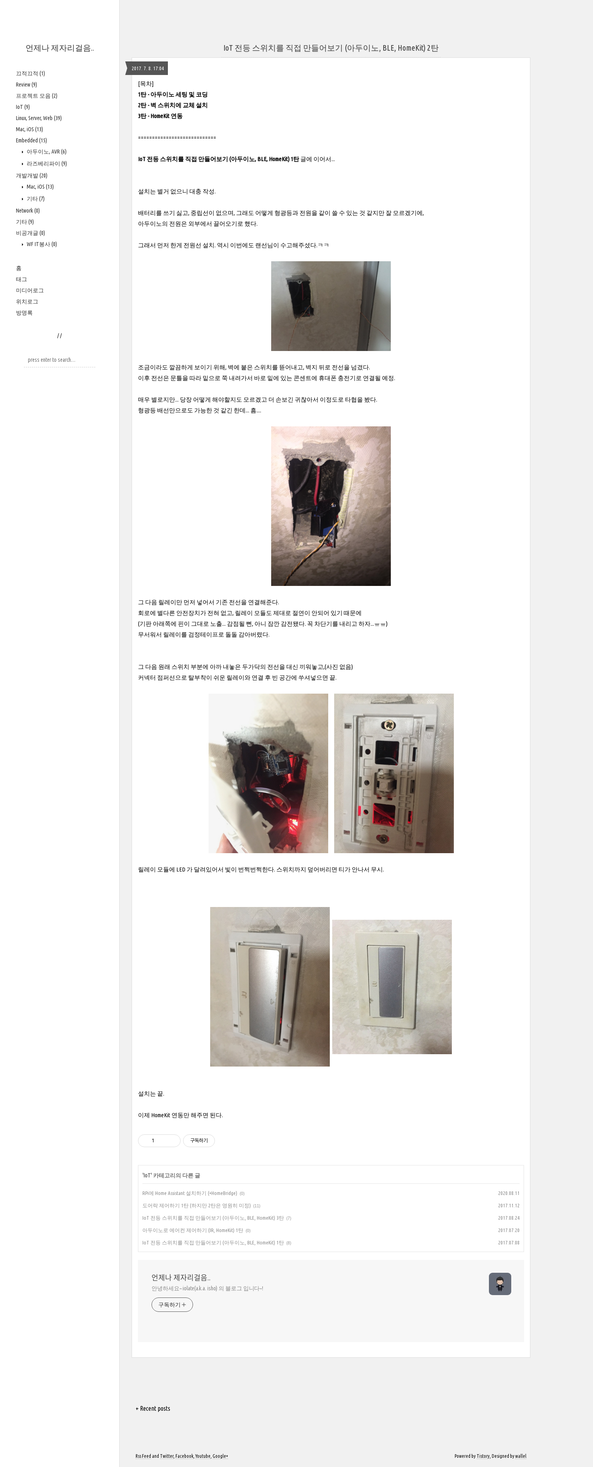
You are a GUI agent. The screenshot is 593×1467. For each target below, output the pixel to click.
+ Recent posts (153, 1408)
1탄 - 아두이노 (156, 94)
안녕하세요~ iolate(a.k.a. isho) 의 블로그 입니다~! (207, 1288)
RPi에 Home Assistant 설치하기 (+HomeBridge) (189, 1193)
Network (28, 210)
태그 (21, 279)
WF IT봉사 (41, 244)
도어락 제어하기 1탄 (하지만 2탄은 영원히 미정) (196, 1205)
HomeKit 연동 (166, 115)
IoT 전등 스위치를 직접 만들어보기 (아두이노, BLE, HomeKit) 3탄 (213, 1218)
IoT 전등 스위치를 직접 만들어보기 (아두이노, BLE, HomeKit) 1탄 (218, 159)
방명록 (24, 313)
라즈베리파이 (46, 163)
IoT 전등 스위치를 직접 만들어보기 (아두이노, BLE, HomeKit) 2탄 (331, 47)
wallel (520, 1456)
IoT (23, 107)
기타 (35, 198)
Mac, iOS (29, 129)
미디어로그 (30, 290)
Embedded (31, 140)
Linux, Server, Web (39, 118)
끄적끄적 (30, 73)
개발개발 (31, 175)
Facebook (184, 1456)
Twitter (166, 1456)
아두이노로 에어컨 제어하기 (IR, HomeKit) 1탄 (192, 1230)
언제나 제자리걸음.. (60, 47)
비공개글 (30, 233)
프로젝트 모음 (36, 96)
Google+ (220, 1456)
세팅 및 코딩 (191, 94)
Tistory (483, 1456)
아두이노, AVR (46, 151)
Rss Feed (143, 1456)
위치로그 (27, 301)
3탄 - (144, 115)
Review (26, 84)
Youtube (203, 1456)
